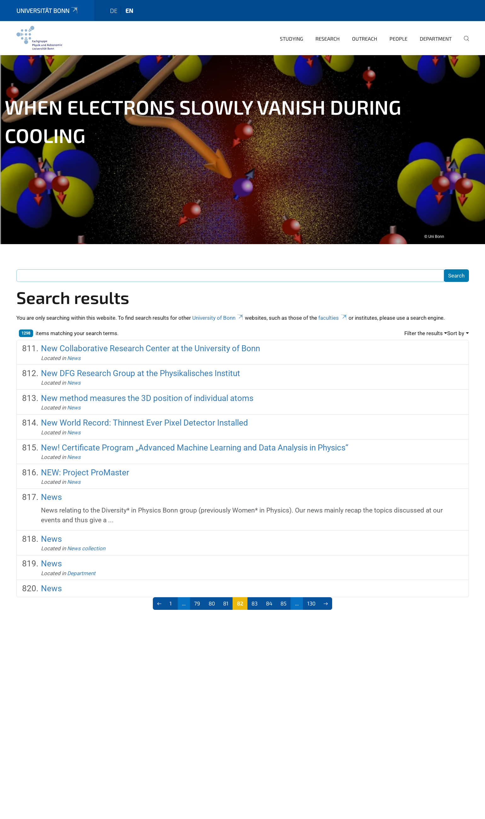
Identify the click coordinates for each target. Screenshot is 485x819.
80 (212, 599)
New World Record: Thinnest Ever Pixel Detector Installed (144, 418)
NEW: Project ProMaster (85, 468)
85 (283, 599)
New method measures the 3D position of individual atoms (147, 393)
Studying (291, 34)
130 (311, 599)
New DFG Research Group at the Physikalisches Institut (140, 369)
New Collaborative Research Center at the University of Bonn (150, 344)
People (398, 34)
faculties (332, 313)
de (114, 6)
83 (254, 599)
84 (269, 599)
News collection (86, 544)
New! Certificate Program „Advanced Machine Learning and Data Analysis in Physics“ (194, 443)
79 (197, 599)
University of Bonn (218, 313)
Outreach (364, 34)
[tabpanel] (242, 145)
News (74, 354)
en (129, 6)
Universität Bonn (47, 6)
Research (327, 34)
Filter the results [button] (423, 329)
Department (436, 34)
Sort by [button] (455, 329)
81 (225, 599)
